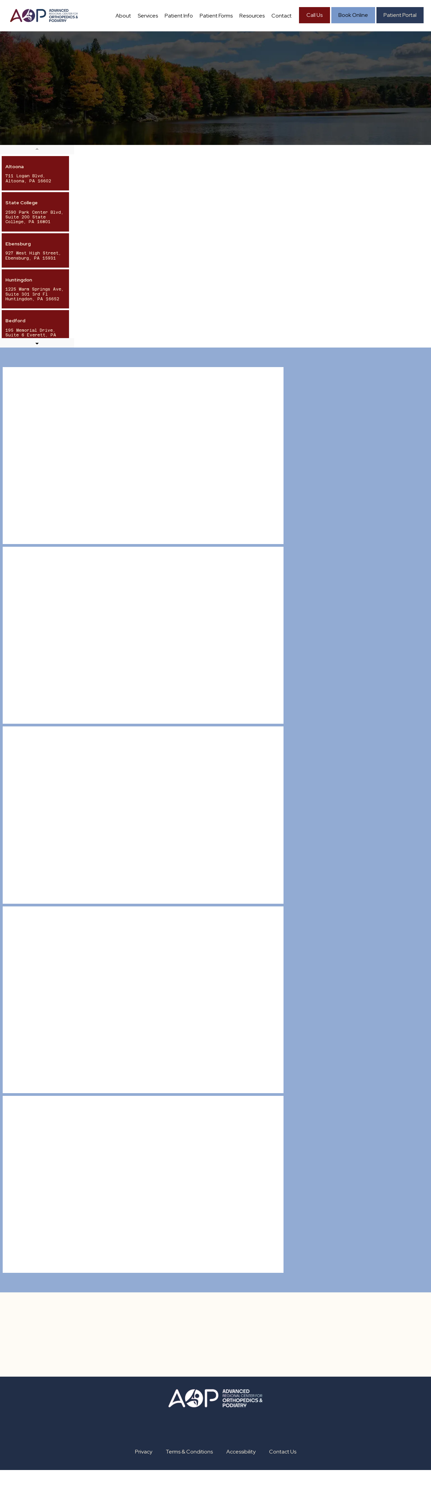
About (118, 49)
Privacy (143, 1480)
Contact (310, 49)
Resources (274, 49)
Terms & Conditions (189, 1480)
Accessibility (241, 1480)
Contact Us (282, 1480)
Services (150, 49)
